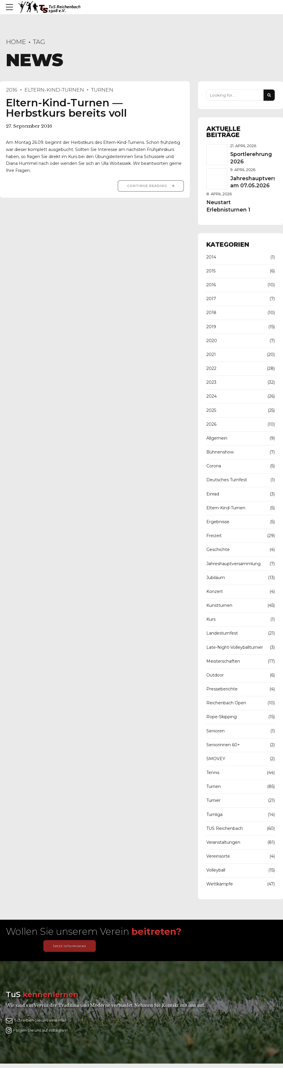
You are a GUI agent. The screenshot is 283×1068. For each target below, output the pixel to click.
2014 (211, 257)
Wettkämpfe (219, 884)
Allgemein (216, 438)
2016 (11, 90)
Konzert (214, 591)
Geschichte (218, 549)
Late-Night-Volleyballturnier (234, 647)
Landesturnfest (222, 633)
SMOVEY (215, 758)
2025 (211, 410)
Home (16, 41)
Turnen (102, 90)
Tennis (212, 772)
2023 (211, 382)
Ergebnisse (217, 521)
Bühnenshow (220, 452)
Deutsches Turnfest (226, 479)
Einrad (212, 494)
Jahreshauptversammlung (233, 563)
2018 (211, 312)
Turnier (213, 800)
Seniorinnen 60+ (223, 744)
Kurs (210, 619)
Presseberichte (222, 689)
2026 (211, 424)
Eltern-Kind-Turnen (54, 90)
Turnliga (214, 814)
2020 (211, 340)
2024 (211, 396)
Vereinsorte (218, 856)
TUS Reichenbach (224, 828)
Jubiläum (215, 577)
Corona (213, 466)
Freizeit (214, 535)
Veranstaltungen (223, 842)
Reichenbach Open (226, 703)
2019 (211, 326)
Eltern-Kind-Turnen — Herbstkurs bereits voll (66, 107)
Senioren (215, 731)
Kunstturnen (219, 605)
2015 (210, 271)
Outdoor (215, 675)
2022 (211, 368)
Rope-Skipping (221, 716)
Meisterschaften (223, 661)
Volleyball (215, 870)
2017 (211, 298)
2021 (211, 354)
